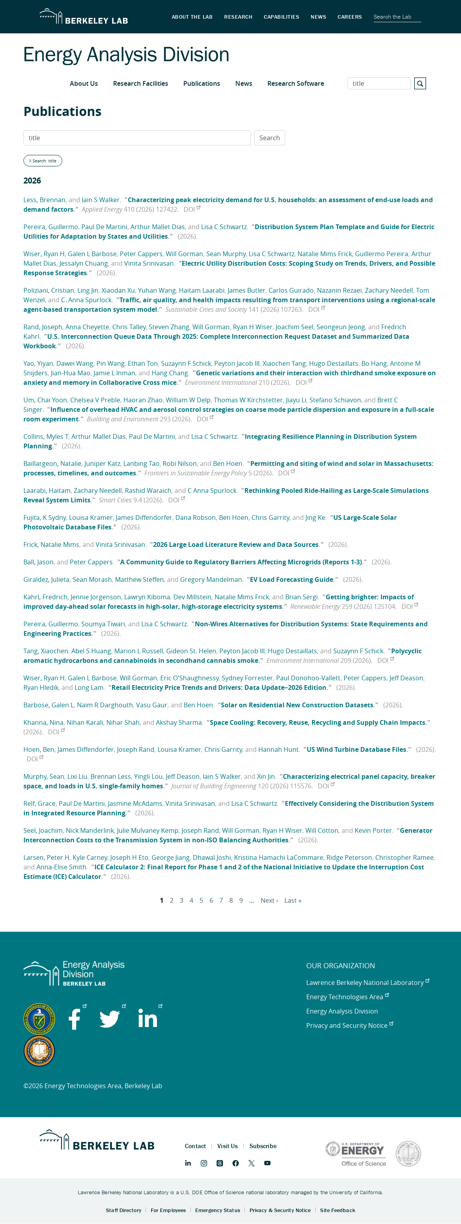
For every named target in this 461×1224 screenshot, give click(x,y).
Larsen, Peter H (46, 857)
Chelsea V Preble (95, 400)
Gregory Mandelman (211, 579)
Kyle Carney (90, 857)
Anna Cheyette (87, 326)
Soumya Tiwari (103, 624)
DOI (192, 209)
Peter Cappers (141, 253)
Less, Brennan (44, 199)
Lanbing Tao (141, 463)
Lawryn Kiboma (147, 597)
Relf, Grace (39, 803)
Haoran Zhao (143, 400)
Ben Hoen (227, 463)
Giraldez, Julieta (46, 579)
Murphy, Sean (43, 776)
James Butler (246, 290)
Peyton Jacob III (236, 363)
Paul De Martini (104, 226)
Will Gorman (184, 253)
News (243, 83)
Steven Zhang (169, 326)
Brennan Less (110, 776)
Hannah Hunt (278, 749)
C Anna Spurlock (212, 490)
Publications (201, 83)
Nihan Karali (85, 722)
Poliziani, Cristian (48, 290)
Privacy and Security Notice (349, 1025)
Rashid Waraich (148, 490)
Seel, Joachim (43, 830)
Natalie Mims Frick (325, 253)
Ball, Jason (38, 562)
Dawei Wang (74, 363)
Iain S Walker (101, 199)
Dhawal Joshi (212, 857)
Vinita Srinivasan (149, 263)
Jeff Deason (406, 678)
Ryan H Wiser (253, 326)
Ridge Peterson (349, 857)
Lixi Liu (77, 776)
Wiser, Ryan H (44, 253)
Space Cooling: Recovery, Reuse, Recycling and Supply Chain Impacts (317, 722)
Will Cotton (321, 830)
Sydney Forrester (247, 678)
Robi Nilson (180, 463)
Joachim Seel (294, 326)
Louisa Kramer (91, 517)
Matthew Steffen (139, 579)
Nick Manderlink (90, 830)
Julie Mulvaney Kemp (148, 830)
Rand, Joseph (42, 326)
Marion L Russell (138, 651)
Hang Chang (170, 373)
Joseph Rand (135, 749)
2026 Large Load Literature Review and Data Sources (236, 544)
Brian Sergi (301, 597)
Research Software (295, 83)
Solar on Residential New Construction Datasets (297, 705)
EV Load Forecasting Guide (291, 579)
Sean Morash (92, 579)
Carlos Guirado (291, 290)
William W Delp (188, 400)
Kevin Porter (373, 830)
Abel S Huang (91, 651)
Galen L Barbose (92, 253)
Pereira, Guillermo (50, 226)
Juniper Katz (102, 463)
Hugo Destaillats (333, 363)
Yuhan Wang (157, 290)
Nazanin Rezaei (339, 290)
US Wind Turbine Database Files (356, 749)
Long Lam (89, 687)
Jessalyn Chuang (84, 263)
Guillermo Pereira (381, 253)
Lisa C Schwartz (224, 226)
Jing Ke (315, 517)
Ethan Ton (143, 363)
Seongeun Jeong (341, 326)
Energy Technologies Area (347, 996)
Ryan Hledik (40, 687)
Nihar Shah (123, 722)
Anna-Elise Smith (61, 867)
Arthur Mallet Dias (158, 226)
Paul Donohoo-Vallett (308, 678)
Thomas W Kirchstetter (248, 400)
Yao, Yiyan (38, 363)
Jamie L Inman (114, 373)
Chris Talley (129, 326)
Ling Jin (87, 290)
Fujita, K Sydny (44, 517)
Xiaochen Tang (284, 363)
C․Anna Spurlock (86, 299)
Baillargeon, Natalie (52, 463)
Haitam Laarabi (202, 290)
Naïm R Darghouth (105, 705)
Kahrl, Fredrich (45, 597)
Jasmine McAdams (135, 803)
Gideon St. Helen (191, 651)
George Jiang (171, 857)
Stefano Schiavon (335, 400)
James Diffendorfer (144, 517)
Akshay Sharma (179, 722)
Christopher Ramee (404, 857)
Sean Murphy (226, 253)
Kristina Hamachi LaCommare (278, 857)
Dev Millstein (192, 597)
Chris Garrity (270, 517)
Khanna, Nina (43, 722)
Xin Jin (266, 776)
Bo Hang (374, 363)
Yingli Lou (148, 776)
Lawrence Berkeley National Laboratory (367, 982)
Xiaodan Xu (118, 290)
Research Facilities (140, 83)
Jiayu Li (296, 400)
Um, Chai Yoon (45, 400)
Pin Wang (110, 363)
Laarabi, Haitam (47, 490)
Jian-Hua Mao (70, 373)
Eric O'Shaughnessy (189, 678)
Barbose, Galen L (48, 705)
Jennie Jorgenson (96, 597)
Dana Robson (195, 517)
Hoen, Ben (38, 749)
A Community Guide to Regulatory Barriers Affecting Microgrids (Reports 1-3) (241, 562)
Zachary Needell (389, 290)
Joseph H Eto (129, 857)
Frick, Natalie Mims (51, 544)
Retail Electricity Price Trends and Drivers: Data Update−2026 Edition (219, 687)
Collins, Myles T (45, 436)
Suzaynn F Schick (186, 363)
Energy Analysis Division (342, 1011)
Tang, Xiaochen (45, 651)
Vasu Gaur (151, 705)
